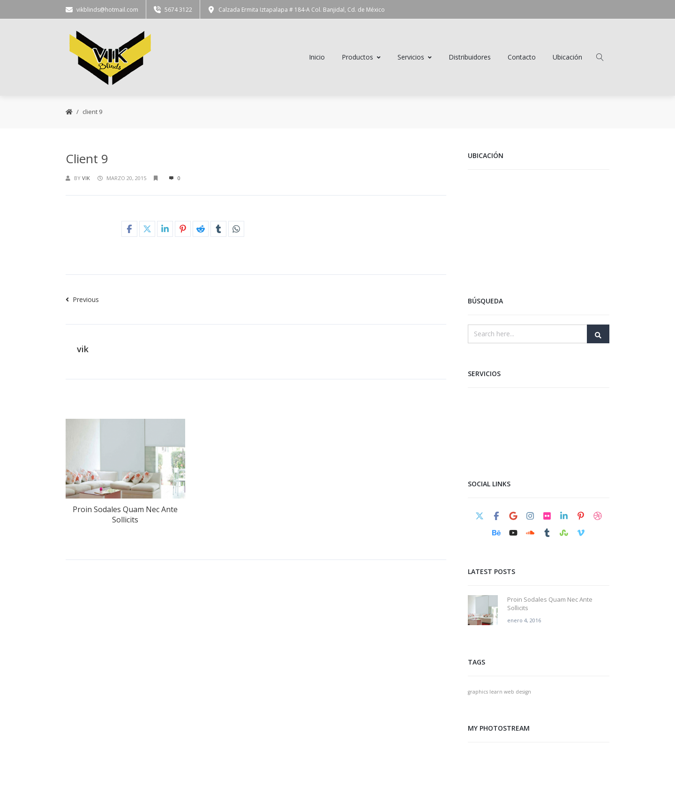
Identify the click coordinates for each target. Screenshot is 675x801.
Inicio (317, 57)
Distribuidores (470, 57)
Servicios (415, 57)
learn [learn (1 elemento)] (495, 692)
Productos (361, 57)
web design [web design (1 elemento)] (517, 692)
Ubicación (567, 57)
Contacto (522, 57)
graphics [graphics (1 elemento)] (478, 692)
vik (86, 179)
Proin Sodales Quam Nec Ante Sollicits (125, 515)
